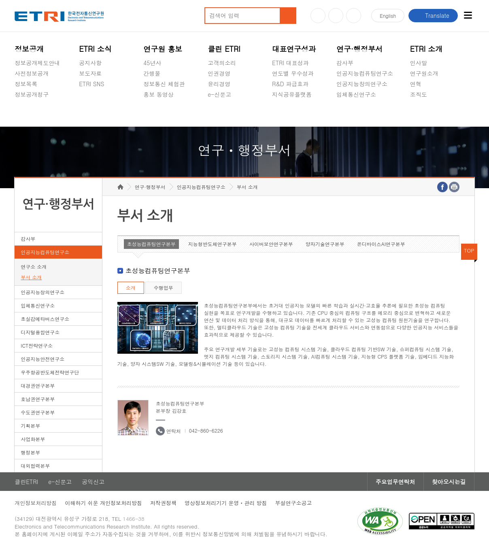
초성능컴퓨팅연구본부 (151, 243)
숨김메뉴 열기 (19, 104)
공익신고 (219, 113)
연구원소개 (424, 73)
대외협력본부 (35, 465)
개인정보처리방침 (36, 503)
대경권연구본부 (38, 385)
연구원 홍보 (162, 48)
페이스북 (353, 15)
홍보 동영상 (158, 94)
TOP (469, 250)
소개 (131, 287)
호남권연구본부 (38, 398)
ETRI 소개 (426, 48)
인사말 (418, 63)
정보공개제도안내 (37, 63)
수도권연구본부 (38, 412)
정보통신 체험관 (164, 84)
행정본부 (30, 452)
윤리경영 (219, 84)
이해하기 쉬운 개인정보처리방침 (103, 503)
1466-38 (133, 518)
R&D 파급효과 (290, 84)
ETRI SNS (91, 84)
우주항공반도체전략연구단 (50, 372)
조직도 (418, 94)
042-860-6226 (206, 430)
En (388, 15)
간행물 (151, 73)
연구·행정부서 (359, 48)
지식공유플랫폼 (292, 94)
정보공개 (29, 48)
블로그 (335, 15)
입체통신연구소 (356, 94)
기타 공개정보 (428, 113)
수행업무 (163, 287)
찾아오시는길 (449, 482)
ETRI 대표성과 (290, 63)
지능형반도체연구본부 (212, 243)
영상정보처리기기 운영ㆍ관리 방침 (226, 503)
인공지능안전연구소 (42, 358)
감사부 (344, 63)
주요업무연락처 (395, 482)
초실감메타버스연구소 (364, 113)
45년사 (152, 63)
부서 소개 (31, 277)
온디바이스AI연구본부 (381, 243)
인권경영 (219, 73)
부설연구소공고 (293, 503)
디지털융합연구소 (40, 332)
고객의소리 (222, 63)
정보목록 (26, 84)
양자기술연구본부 (325, 243)
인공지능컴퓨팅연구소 (364, 73)
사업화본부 (33, 438)
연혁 (415, 84)
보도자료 (90, 73)
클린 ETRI (224, 48)
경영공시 (26, 113)
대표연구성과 (294, 48)
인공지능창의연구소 (361, 84)
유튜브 (317, 15)
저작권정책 (163, 503)
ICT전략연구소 (37, 345)
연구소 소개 (34, 266)
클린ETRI (26, 482)
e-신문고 (219, 94)
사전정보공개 (32, 73)
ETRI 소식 (95, 48)
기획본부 (30, 425)
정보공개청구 (32, 94)
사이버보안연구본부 (271, 243)
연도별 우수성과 (293, 73)
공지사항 (90, 63)
